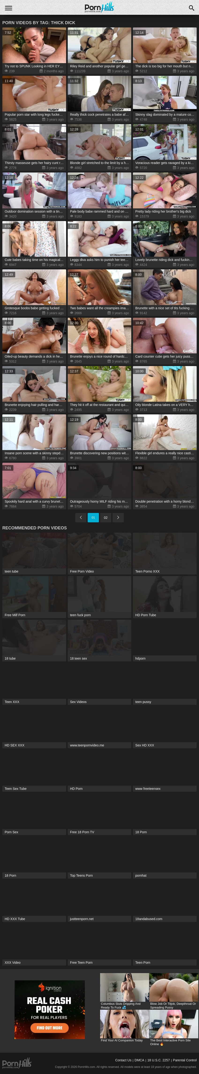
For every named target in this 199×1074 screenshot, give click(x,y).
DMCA (139, 1060)
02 (106, 518)
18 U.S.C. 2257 (158, 1060)
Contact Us (123, 1060)
